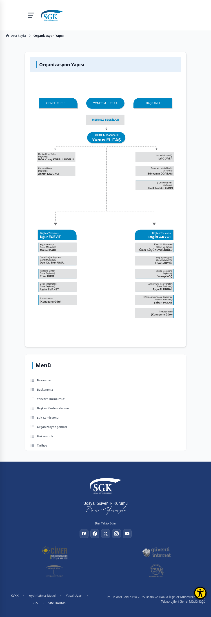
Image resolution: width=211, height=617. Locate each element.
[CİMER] (54, 552)
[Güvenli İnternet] (156, 552)
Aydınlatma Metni (42, 595)
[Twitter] (105, 533)
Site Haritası (57, 603)
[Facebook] (94, 533)
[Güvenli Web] (54, 570)
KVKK (15, 595)
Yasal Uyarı (74, 595)
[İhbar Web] (156, 570)
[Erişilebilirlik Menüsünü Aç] (200, 593)
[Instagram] (116, 533)
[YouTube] (127, 533)
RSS (35, 603)
